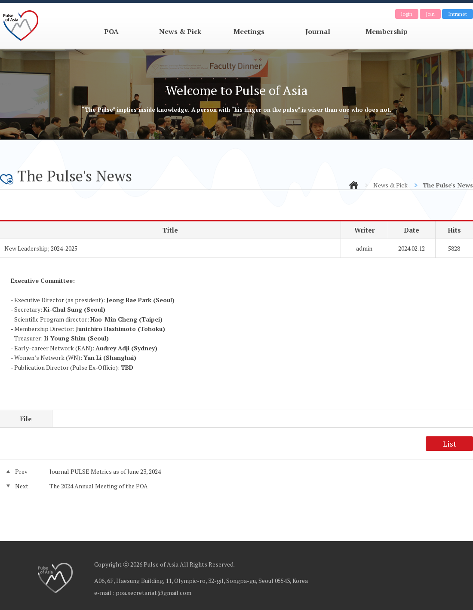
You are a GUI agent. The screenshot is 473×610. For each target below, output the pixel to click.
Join (430, 14)
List (449, 443)
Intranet (457, 14)
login (406, 14)
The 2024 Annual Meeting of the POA (98, 486)
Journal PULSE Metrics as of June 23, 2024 (105, 471)
